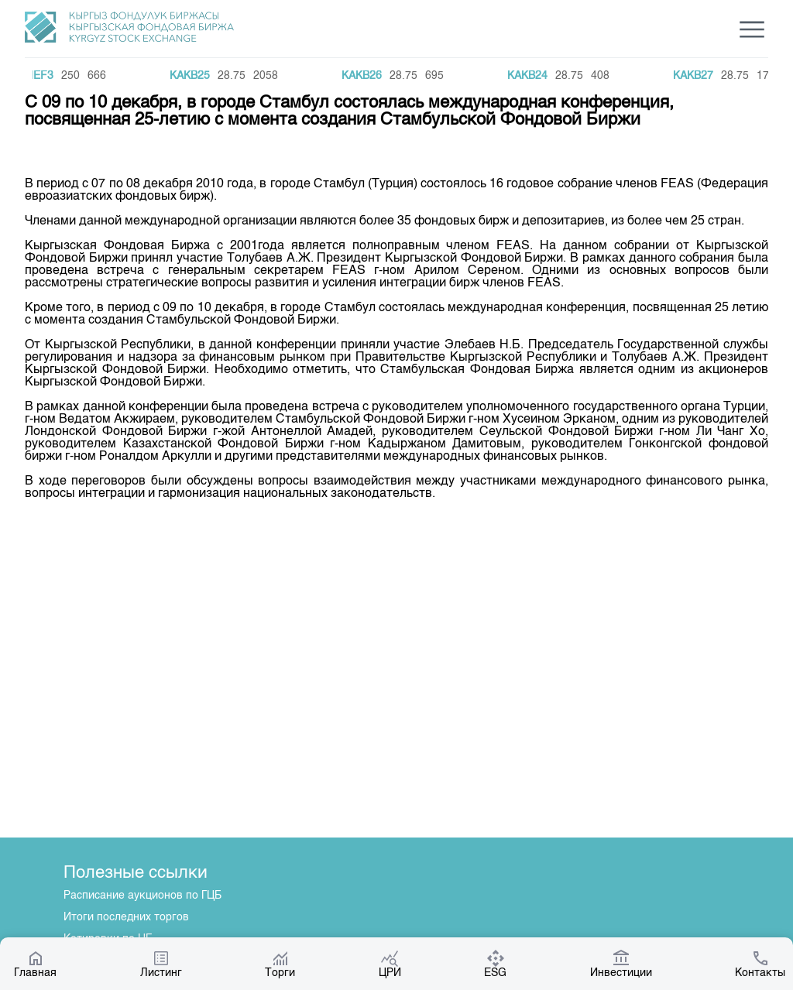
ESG (495, 963)
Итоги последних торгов (126, 917)
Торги (280, 963)
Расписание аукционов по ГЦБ (142, 895)
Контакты (760, 963)
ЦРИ (390, 963)
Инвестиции (621, 963)
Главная (35, 963)
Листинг (161, 963)
